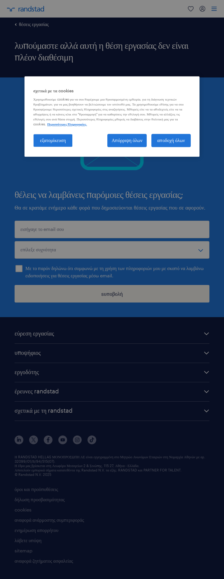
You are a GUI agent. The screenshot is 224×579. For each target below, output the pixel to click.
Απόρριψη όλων (127, 140)
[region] (112, 116)
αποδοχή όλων (171, 140)
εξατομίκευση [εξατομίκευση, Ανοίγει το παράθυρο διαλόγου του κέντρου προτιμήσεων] (53, 140)
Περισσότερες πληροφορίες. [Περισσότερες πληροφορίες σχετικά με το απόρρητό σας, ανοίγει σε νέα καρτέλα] (67, 124)
